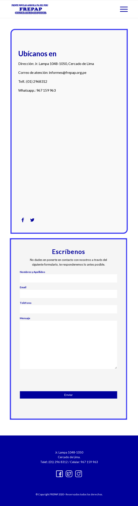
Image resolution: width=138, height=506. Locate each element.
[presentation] (55, 380)
